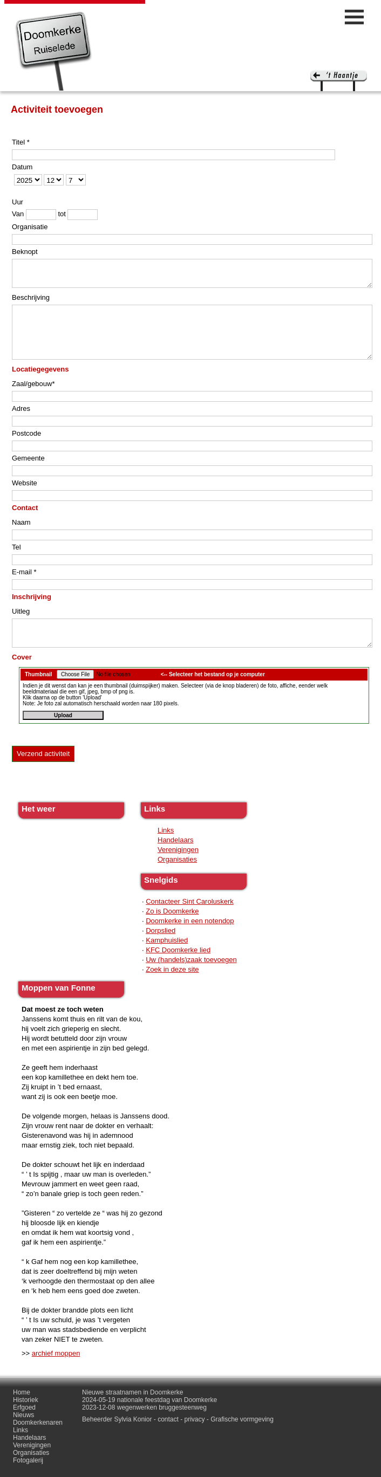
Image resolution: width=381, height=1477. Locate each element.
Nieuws (23, 1415)
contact (168, 1419)
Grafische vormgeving (242, 1419)
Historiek (25, 1400)
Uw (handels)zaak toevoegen (191, 960)
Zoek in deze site (172, 969)
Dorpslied (160, 930)
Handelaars (176, 840)
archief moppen (56, 1353)
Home (21, 1392)
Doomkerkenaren (38, 1422)
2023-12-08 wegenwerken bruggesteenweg (144, 1407)
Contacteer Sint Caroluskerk (190, 901)
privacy (195, 1419)
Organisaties (177, 859)
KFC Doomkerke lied (178, 950)
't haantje (338, 80)
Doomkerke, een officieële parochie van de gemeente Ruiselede (53, 51)
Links (166, 830)
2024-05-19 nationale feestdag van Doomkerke (149, 1400)
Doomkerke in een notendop (190, 921)
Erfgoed (24, 1407)
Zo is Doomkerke (172, 911)
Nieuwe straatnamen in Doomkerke (132, 1392)
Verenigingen (178, 850)
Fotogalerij (28, 1460)
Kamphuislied (167, 940)
